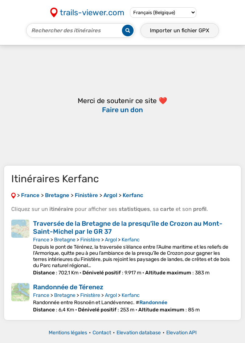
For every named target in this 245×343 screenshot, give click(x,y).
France (41, 240)
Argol (111, 240)
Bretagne (64, 240)
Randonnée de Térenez (68, 287)
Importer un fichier (179, 30)
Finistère (90, 240)
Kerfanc (131, 240)
